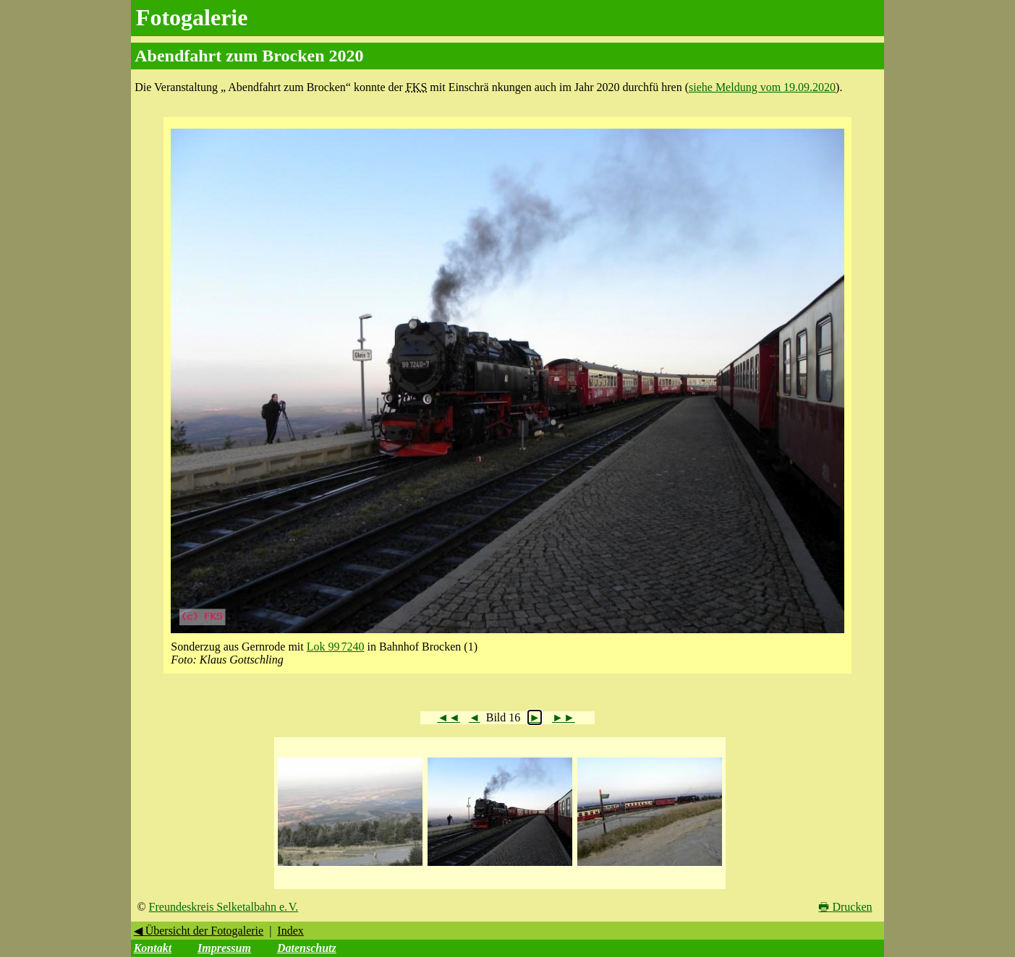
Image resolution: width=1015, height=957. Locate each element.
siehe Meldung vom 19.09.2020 (762, 87)
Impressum (224, 948)
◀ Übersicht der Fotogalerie (199, 930)
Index (290, 930)
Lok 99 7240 (336, 646)
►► (563, 717)
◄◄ (448, 717)
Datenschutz (306, 948)
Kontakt (152, 948)
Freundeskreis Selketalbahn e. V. (224, 907)
